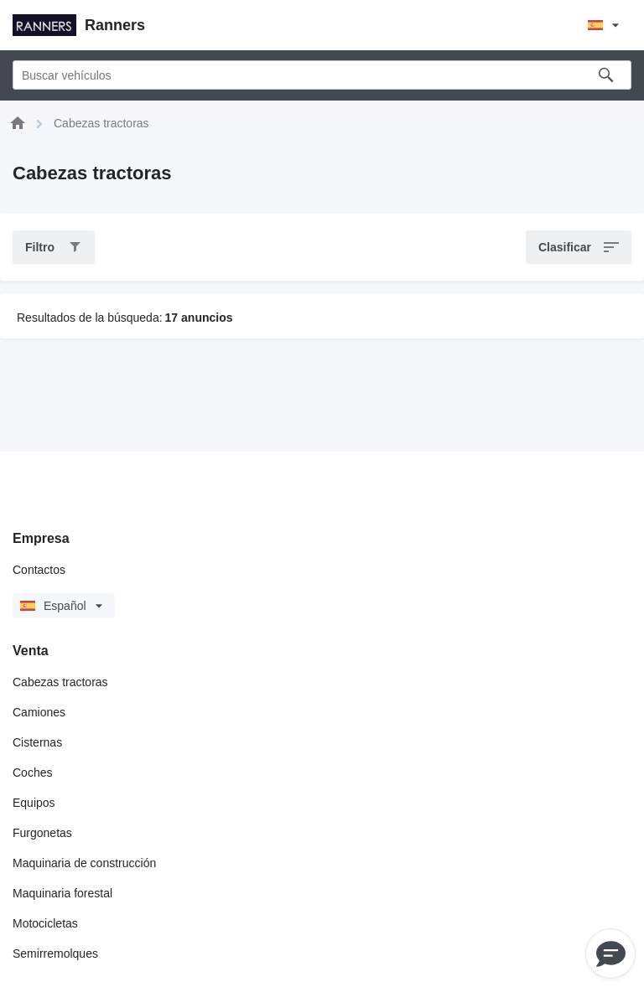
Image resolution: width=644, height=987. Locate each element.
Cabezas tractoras (60, 682)
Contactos (39, 569)
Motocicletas (45, 923)
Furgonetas (42, 833)
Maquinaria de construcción (84, 863)
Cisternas (37, 742)
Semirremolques (55, 953)
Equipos (34, 802)
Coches (32, 772)
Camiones (39, 712)
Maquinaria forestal (62, 893)
